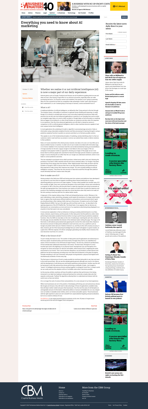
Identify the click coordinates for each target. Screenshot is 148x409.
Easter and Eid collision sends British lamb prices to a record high (55, 17)
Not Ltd (84, 398)
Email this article (27, 107)
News (23, 13)
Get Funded (82, 13)
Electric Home (85, 394)
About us (61, 391)
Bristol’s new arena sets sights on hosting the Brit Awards (114, 375)
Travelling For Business (88, 391)
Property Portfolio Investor (89, 396)
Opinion (52, 13)
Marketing (108, 277)
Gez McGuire (45, 298)
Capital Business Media (53, 405)
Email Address (111, 45)
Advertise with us (63, 394)
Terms (109, 405)
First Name (109, 33)
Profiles (91, 13)
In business (108, 356)
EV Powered (85, 392)
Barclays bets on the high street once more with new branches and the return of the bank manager (115, 121)
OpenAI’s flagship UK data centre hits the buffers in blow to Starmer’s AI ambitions (115, 105)
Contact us (61, 392)
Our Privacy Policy (117, 405)
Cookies (125, 405)
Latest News (109, 58)
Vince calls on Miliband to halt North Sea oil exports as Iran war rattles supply (115, 77)
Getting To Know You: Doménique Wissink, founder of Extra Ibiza (115, 257)
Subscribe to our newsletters (66, 398)
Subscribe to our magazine (65, 396)
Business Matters (28, 98)
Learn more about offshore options (85, 309)
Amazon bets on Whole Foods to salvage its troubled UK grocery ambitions (115, 113)
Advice (30, 13)
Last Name (109, 39)
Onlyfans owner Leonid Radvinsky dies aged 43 (113, 226)
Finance (37, 13)
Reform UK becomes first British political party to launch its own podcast (114, 296)
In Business (61, 13)
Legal (45, 13)
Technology (71, 13)
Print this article (27, 111)
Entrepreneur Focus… (112, 208)
